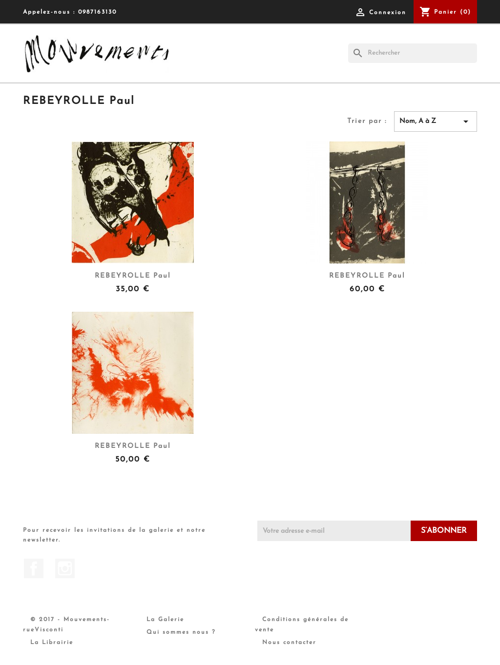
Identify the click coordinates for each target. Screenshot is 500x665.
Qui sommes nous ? (181, 632)
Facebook (33, 568)
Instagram (65, 568)
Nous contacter (289, 642)
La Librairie (51, 642)
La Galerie (165, 620)
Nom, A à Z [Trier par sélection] (435, 121)
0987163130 (97, 12)
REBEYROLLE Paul (133, 276)
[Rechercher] (412, 53)
